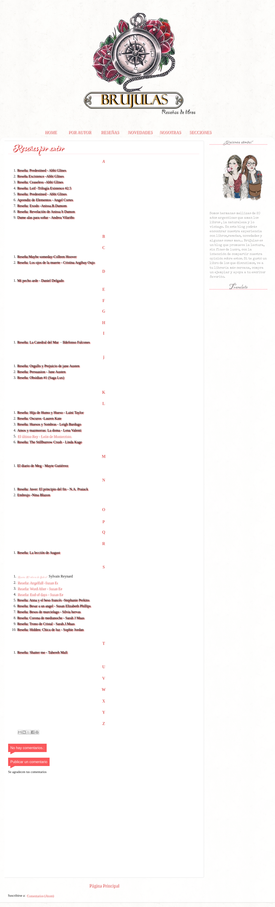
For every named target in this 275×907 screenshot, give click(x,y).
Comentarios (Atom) (39, 895)
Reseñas (110, 132)
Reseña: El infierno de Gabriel (31, 577)
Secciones (200, 132)
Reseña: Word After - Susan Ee (39, 588)
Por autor (79, 132)
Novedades (139, 132)
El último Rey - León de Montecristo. (44, 436)
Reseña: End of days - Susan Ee (40, 594)
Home (51, 132)
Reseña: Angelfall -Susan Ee (37, 582)
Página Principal (104, 885)
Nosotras (170, 132)
